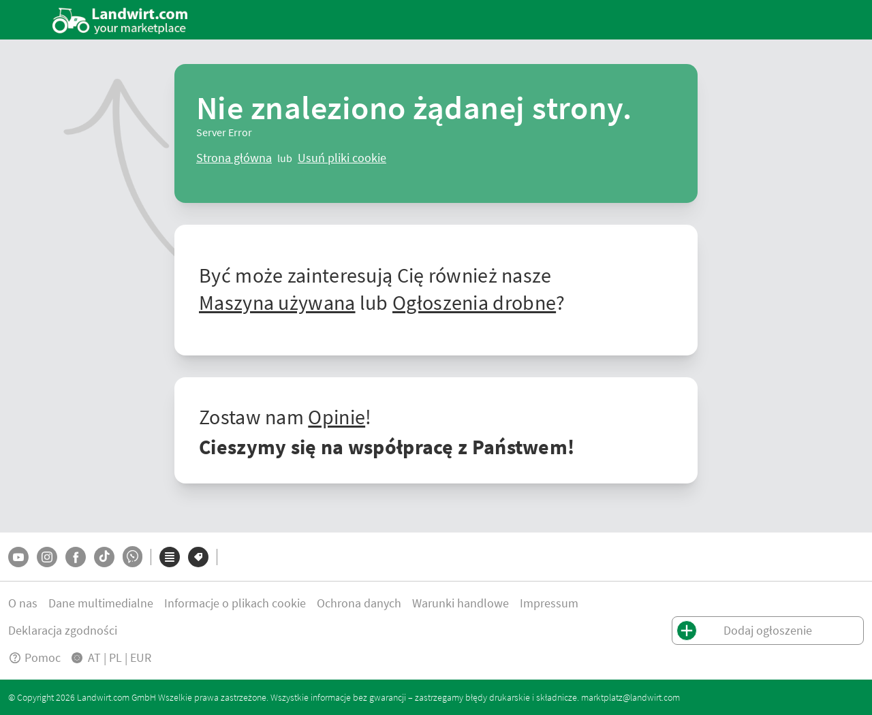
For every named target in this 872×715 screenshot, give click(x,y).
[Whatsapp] (132, 556)
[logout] (342, 158)
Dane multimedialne (100, 603)
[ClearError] (234, 158)
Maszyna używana (277, 302)
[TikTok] (104, 557)
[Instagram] (47, 557)
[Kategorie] (169, 557)
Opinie (336, 417)
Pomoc (34, 657)
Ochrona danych (359, 603)
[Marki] (198, 557)
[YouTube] (18, 557)
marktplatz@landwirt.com (630, 697)
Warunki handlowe (460, 603)
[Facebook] (75, 557)
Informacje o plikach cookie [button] (235, 603)
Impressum (549, 603)
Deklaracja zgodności (62, 630)
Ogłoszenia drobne (474, 302)
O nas (22, 603)
